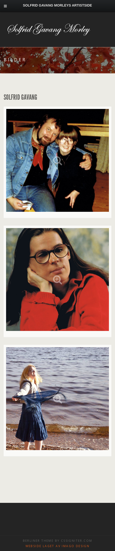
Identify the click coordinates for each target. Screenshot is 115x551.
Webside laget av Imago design (58, 546)
